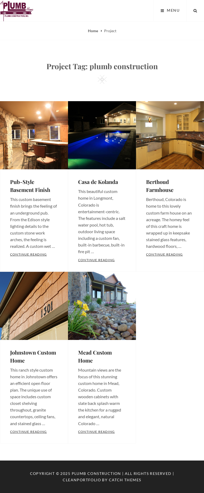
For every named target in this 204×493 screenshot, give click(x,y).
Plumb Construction (96, 473)
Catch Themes (125, 480)
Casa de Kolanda (98, 181)
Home (93, 30)
